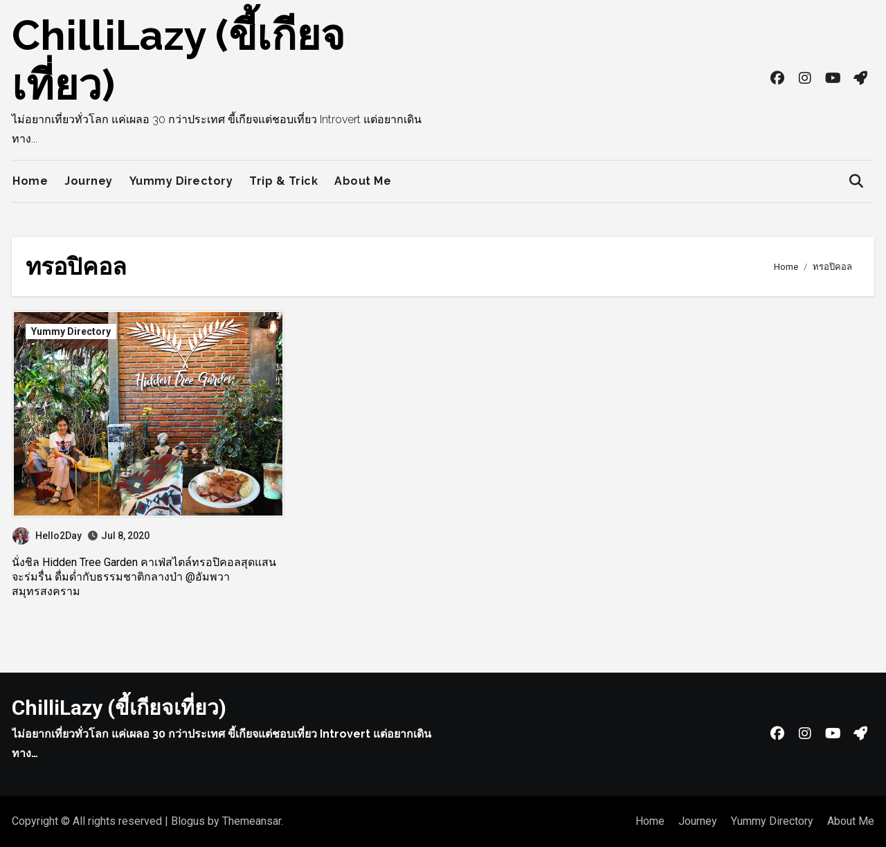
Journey (88, 181)
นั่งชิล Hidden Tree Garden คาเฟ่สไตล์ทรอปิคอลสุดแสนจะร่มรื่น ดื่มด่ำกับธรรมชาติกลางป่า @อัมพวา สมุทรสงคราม (144, 577)
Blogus (188, 821)
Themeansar (251, 821)
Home (30, 181)
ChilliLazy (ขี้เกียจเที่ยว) (119, 707)
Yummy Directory (181, 181)
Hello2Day (47, 535)
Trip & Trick (283, 181)
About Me (362, 181)
